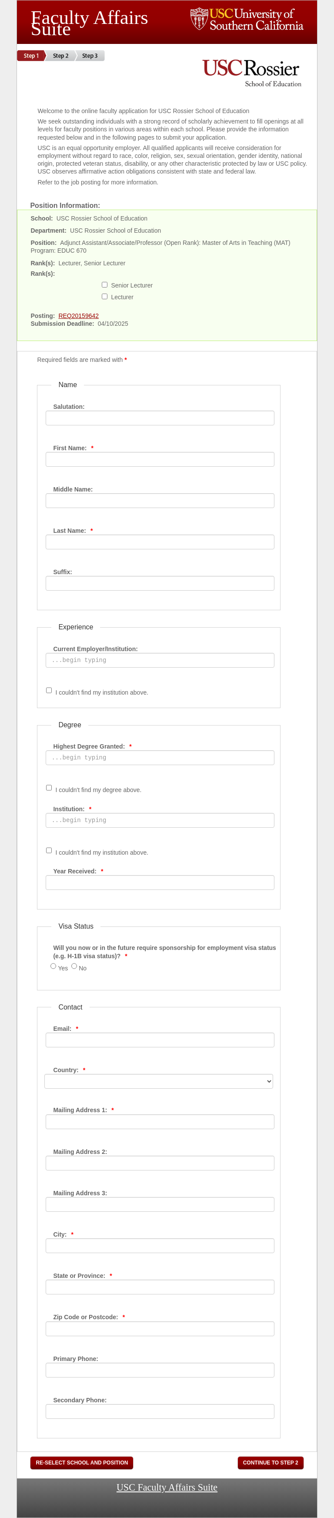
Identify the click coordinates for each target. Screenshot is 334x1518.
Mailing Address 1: (83, 1110)
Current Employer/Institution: (95, 648)
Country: (69, 1070)
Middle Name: (73, 489)
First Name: (73, 448)
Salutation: (68, 406)
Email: (65, 1028)
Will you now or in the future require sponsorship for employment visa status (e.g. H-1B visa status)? (164, 951)
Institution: (72, 809)
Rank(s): (42, 263)
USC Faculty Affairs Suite (167, 1487)
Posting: (42, 315)
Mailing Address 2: (80, 1151)
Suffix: (62, 571)
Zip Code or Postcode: (89, 1317)
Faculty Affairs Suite (89, 20)
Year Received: (78, 871)
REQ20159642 (78, 315)
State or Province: (82, 1275)
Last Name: (73, 530)
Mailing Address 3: (80, 1193)
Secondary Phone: (80, 1400)
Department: (48, 230)
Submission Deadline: (62, 323)
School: (41, 218)
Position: (43, 242)
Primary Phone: (75, 1358)
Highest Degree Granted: (92, 746)
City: (63, 1234)
